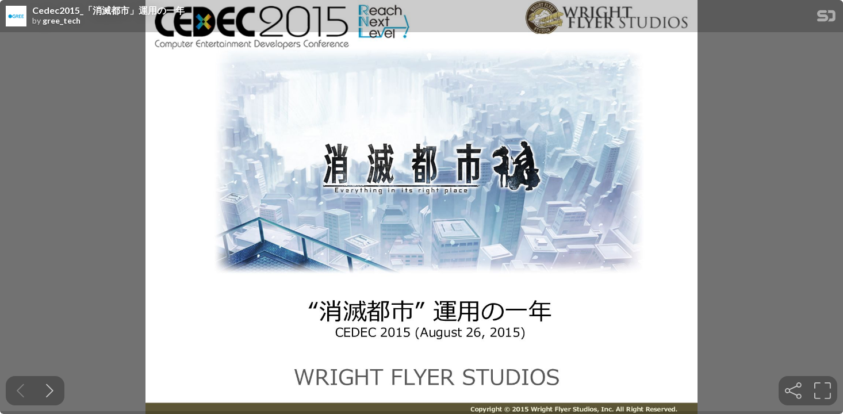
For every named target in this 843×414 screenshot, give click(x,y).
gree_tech (62, 21)
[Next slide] (50, 391)
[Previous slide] (20, 391)
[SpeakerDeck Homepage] (826, 18)
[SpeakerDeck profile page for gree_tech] (16, 17)
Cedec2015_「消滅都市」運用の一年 (108, 10)
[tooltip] (793, 391)
